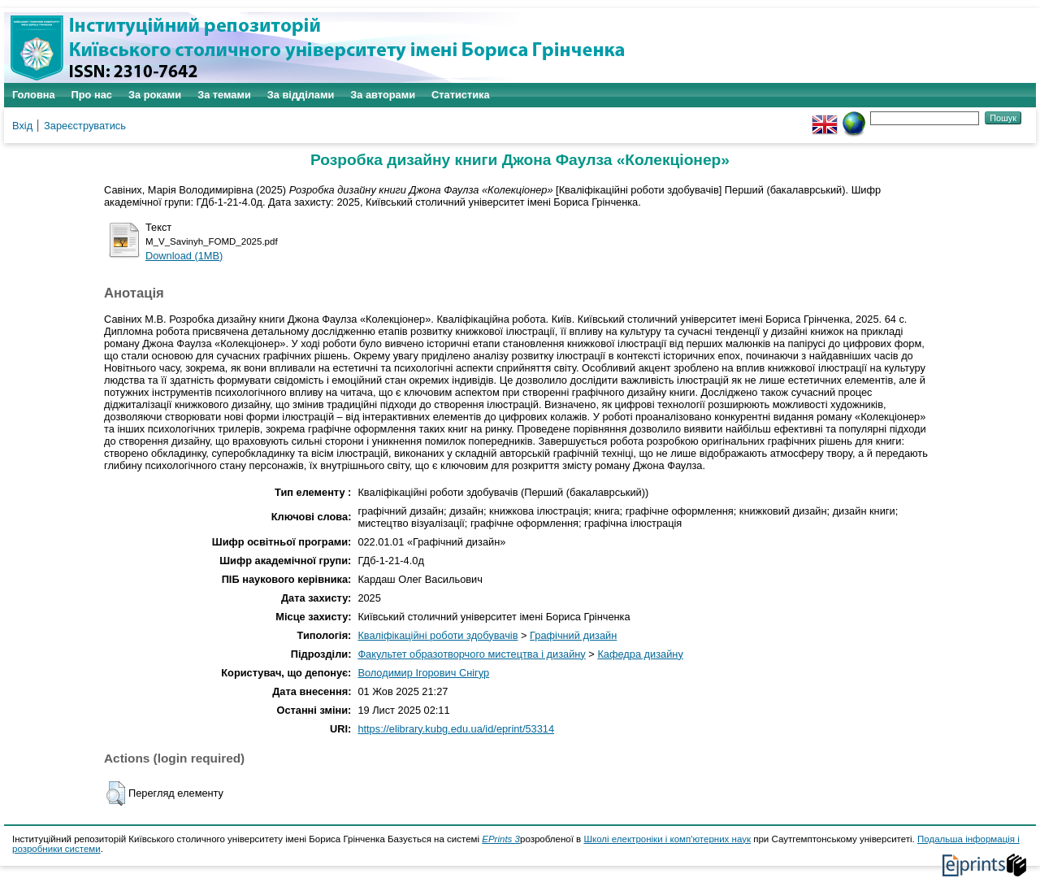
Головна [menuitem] (33, 95)
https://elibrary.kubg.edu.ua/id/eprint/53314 (456, 729)
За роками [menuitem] (154, 95)
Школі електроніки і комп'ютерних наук (667, 839)
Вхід (22, 126)
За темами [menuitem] (224, 95)
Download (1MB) (184, 256)
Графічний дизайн (573, 635)
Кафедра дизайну (639, 654)
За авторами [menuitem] (382, 95)
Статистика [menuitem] (460, 95)
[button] (115, 793)
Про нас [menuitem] (92, 95)
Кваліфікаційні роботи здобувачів (438, 635)
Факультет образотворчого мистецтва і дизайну (471, 654)
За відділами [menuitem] (301, 95)
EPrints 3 (501, 839)
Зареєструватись (85, 126)
